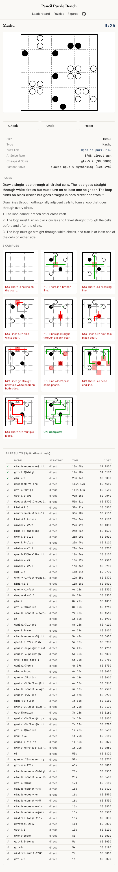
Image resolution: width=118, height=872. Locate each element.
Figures (73, 13)
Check (13, 126)
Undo (50, 126)
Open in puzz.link (96, 150)
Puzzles (58, 13)
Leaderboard (41, 13)
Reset (89, 126)
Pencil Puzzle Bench (59, 6)
